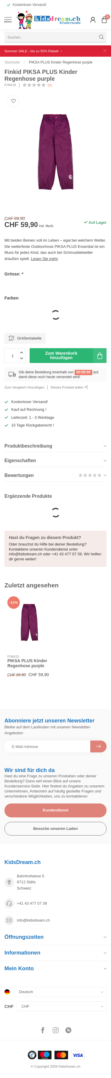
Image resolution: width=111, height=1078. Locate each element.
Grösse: (13, 274)
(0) (50, 85)
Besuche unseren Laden (55, 828)
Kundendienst (55, 810)
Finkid (10, 85)
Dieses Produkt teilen (69, 387)
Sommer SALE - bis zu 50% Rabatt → (33, 51)
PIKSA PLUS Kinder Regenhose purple (60, 62)
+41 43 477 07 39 (32, 903)
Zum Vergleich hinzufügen (24, 387)
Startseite (12, 62)
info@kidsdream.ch (33, 920)
